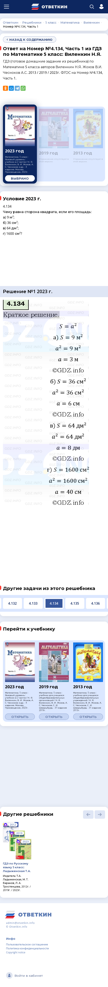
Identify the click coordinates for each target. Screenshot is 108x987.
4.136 (95, 603)
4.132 (12, 603)
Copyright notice (15, 952)
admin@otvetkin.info (20, 923)
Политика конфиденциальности (27, 948)
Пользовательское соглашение (27, 944)
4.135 (74, 603)
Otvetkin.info (18, 926)
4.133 (33, 603)
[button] (88, 814)
